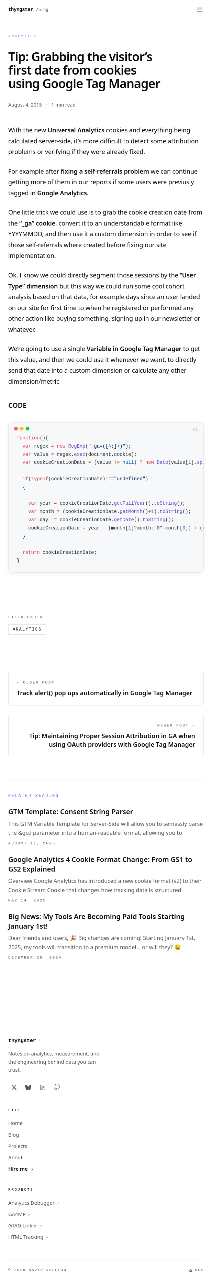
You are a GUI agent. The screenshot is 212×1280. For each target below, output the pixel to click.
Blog (13, 1134)
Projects (17, 1145)
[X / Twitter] (14, 1087)
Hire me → (21, 1168)
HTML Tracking (28, 1236)
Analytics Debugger (33, 1202)
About (15, 1157)
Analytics (22, 36)
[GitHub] (57, 1087)
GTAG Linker (25, 1225)
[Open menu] (200, 10)
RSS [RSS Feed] (196, 1270)
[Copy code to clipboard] (195, 430)
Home (15, 1122)
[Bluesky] (28, 1087)
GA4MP (19, 1214)
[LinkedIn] (42, 1087)
